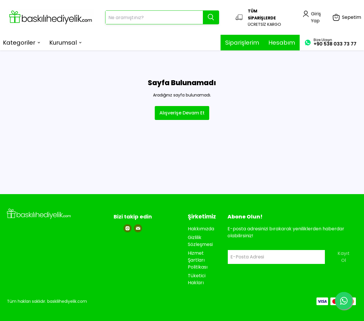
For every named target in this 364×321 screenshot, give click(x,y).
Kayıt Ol (344, 257)
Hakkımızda (201, 228)
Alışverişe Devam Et (182, 113)
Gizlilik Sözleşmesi (200, 241)
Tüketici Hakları (196, 279)
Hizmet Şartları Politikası (198, 260)
